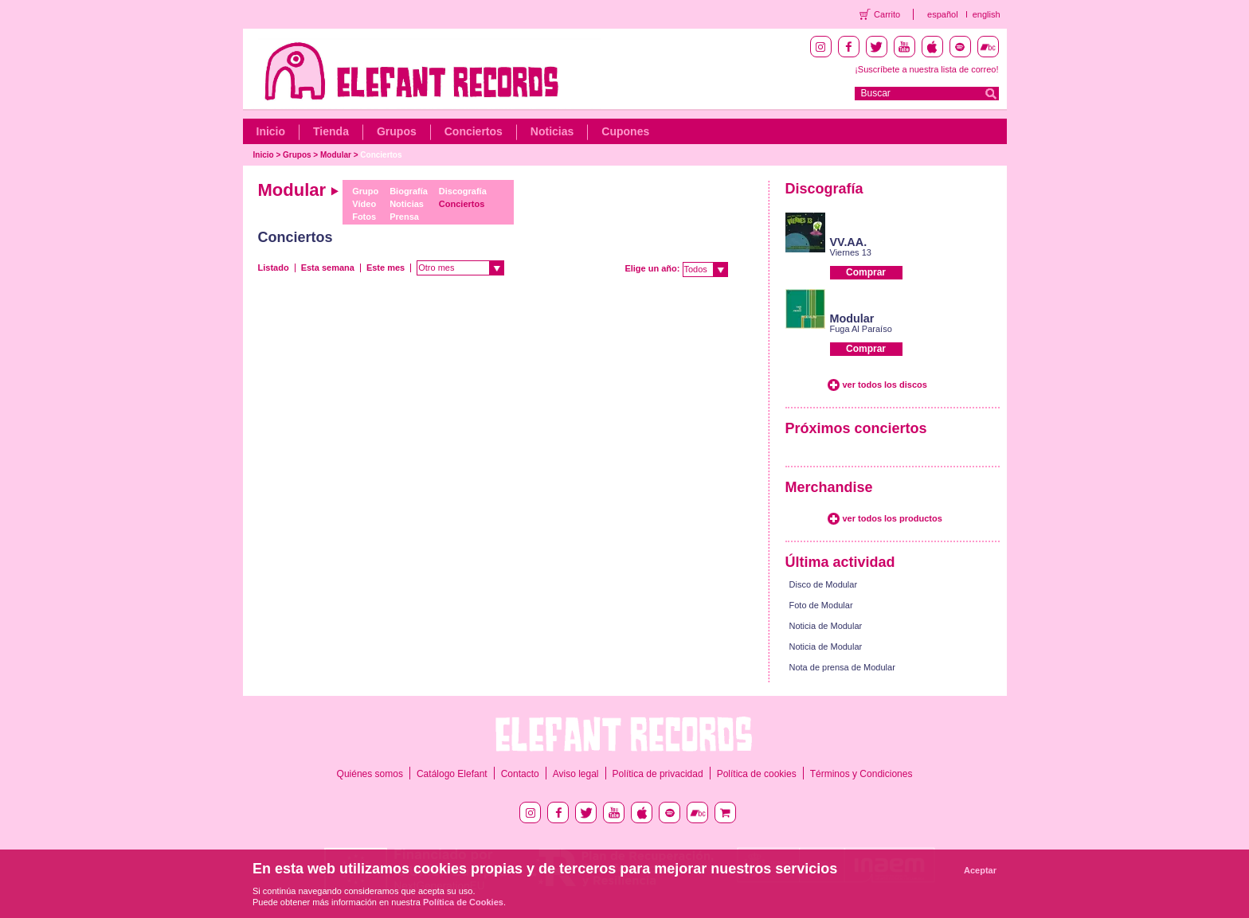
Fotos (364, 216)
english (986, 14)
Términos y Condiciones (861, 773)
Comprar (866, 272)
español (942, 14)
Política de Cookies (463, 902)
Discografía (463, 191)
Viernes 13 (850, 252)
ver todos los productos (892, 518)
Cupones (625, 131)
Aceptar (980, 870)
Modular (335, 154)
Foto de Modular (821, 605)
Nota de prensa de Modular (842, 667)
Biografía (409, 191)
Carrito (887, 14)
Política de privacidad (658, 773)
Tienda (331, 131)
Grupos (397, 131)
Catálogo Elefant (452, 773)
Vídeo (364, 204)
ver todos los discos (885, 384)
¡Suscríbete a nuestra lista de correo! (926, 69)
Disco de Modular (823, 584)
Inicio (271, 131)
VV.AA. (848, 242)
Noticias (552, 131)
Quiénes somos (370, 773)
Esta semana (327, 267)
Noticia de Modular (826, 626)
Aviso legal (576, 773)
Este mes (385, 267)
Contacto (520, 773)
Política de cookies (757, 773)
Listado (273, 267)
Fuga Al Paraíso (861, 329)
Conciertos (473, 131)
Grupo (365, 191)
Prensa (404, 216)
